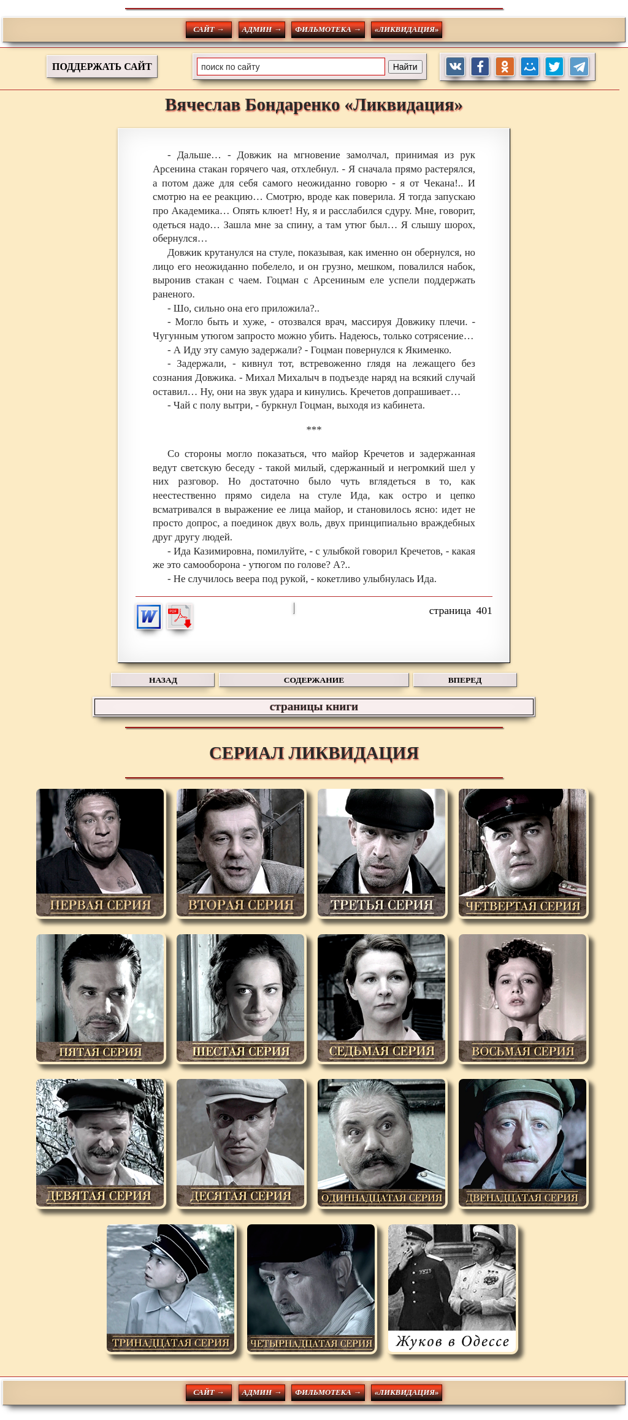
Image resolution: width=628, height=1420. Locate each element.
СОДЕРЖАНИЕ (314, 680)
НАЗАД (163, 680)
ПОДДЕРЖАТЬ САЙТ (102, 66)
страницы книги (314, 706)
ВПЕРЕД (465, 680)
